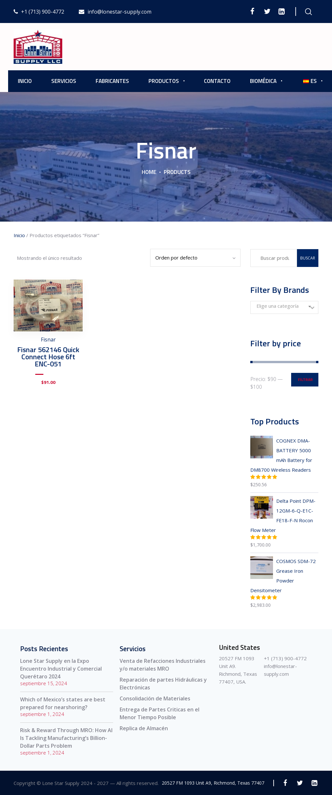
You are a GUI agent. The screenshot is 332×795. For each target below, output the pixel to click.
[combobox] (284, 307)
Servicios (63, 81)
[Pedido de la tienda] (195, 258)
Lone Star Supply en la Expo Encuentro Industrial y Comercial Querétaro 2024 (61, 668)
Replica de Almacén (144, 728)
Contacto (217, 81)
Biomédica (263, 81)
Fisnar (48, 339)
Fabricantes (112, 81)
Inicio (25, 81)
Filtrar (305, 379)
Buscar (307, 258)
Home (149, 172)
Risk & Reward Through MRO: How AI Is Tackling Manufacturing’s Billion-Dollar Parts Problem (66, 738)
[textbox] (284, 305)
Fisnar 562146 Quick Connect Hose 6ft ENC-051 (48, 356)
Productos (163, 81)
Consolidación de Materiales (155, 698)
